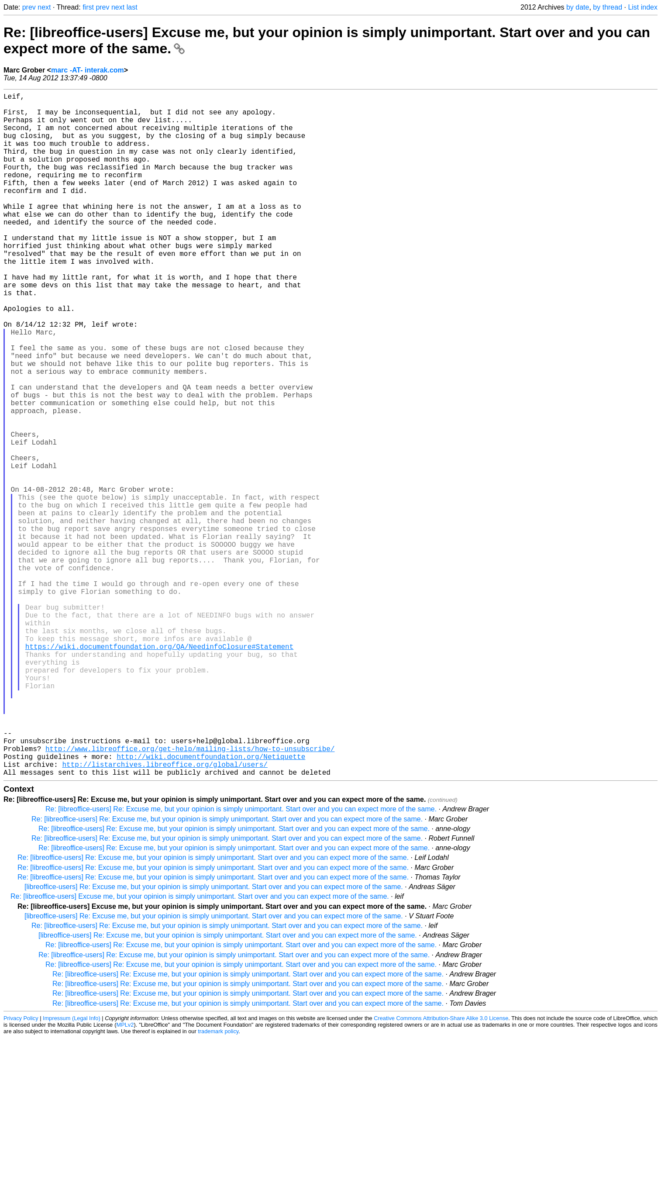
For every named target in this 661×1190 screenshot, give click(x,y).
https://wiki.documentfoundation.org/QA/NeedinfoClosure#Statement (159, 770)
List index (643, 7)
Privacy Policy (20, 1170)
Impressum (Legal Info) (71, 1170)
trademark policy (218, 1183)
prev (29, 7)
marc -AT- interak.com (87, 70)
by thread (607, 7)
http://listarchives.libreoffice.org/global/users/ (164, 914)
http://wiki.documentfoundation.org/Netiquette (211, 905)
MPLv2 (125, 1176)
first (88, 7)
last (132, 7)
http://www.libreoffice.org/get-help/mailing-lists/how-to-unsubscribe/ (189, 895)
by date (577, 7)
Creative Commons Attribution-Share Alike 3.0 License (441, 1170)
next (44, 7)
